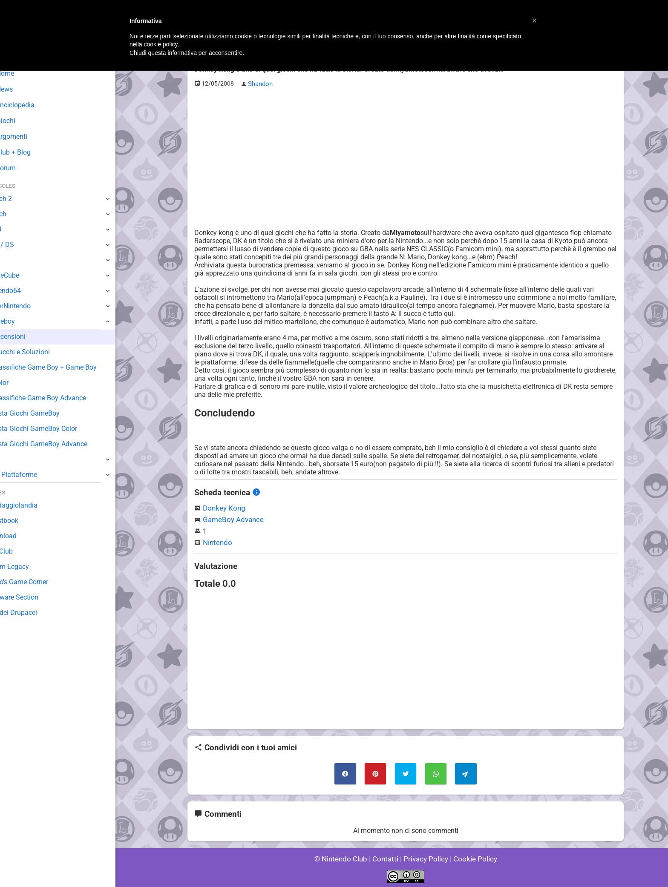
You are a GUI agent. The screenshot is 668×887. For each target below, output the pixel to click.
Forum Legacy (28, 567)
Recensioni (30, 337)
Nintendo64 (24, 291)
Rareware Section (33, 597)
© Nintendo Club (344, 857)
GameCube (23, 275)
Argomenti (28, 136)
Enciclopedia (31, 105)
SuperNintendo (29, 306)
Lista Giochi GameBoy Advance (61, 444)
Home (21, 73)
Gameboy (21, 321)
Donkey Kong (222, 507)
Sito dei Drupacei (32, 613)
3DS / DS (20, 245)
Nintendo (216, 541)
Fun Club (20, 551)
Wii (11, 260)
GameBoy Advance (231, 518)
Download (22, 536)
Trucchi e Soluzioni (42, 352)
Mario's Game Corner (38, 582)
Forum (22, 168)
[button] (534, 20)
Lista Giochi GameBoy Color (56, 429)
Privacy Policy (425, 857)
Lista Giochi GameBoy (47, 413)
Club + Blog (29, 152)
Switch (17, 214)
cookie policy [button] (160, 44)
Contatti (386, 857)
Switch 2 (20, 199)
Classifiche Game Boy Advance (60, 398)
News (20, 89)
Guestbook (23, 521)
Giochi (21, 121)
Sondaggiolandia (32, 505)
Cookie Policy (471, 857)
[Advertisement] (405, 153)
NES (13, 459)
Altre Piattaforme (33, 475)
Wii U (14, 229)
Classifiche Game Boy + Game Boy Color (66, 375)
